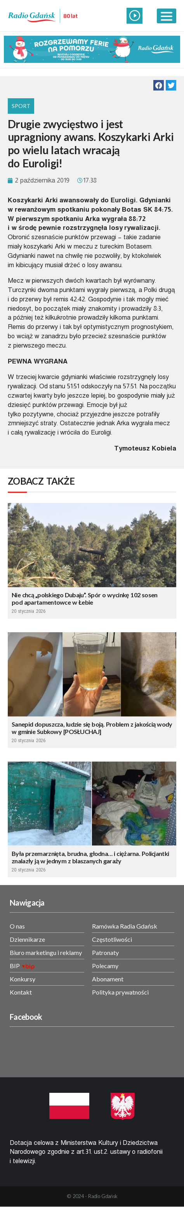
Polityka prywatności (120, 992)
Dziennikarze (27, 939)
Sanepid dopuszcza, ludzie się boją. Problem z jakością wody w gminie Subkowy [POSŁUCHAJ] (92, 727)
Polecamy (105, 965)
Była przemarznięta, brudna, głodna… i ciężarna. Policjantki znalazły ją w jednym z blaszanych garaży (90, 857)
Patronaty (105, 952)
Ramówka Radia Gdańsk (124, 926)
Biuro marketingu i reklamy (46, 952)
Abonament (107, 979)
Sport (21, 106)
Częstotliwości (112, 939)
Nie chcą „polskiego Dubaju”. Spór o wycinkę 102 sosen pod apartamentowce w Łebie (85, 598)
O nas (17, 926)
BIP (15, 965)
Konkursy (22, 979)
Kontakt (21, 992)
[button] (158, 85)
